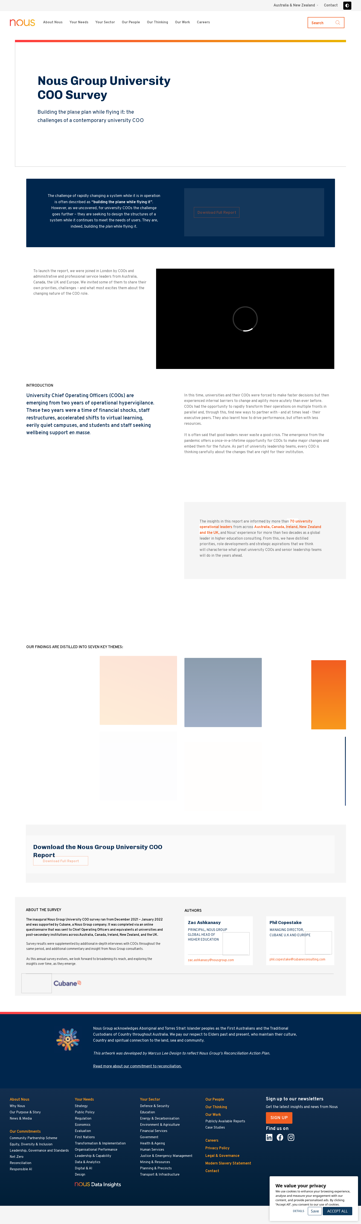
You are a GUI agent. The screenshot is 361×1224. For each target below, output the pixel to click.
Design (80, 1175)
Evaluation (83, 1131)
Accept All (337, 1211)
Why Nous (17, 1106)
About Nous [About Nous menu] (53, 22)
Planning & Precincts (156, 1168)
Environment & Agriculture (160, 1125)
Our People (131, 22)
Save (315, 1211)
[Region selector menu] (296, 5)
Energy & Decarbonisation (159, 1119)
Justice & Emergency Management (166, 1156)
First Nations (85, 1137)
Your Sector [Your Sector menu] (105, 22)
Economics (82, 1125)
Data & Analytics (87, 1162)
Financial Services (153, 1131)
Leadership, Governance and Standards (39, 1151)
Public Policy (85, 1112)
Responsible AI (21, 1169)
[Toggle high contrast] (347, 6)
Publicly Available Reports (225, 1121)
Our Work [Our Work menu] (182, 22)
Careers (211, 1140)
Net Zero (16, 1157)
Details (298, 1211)
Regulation (83, 1119)
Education (147, 1112)
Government (149, 1137)
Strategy (81, 1106)
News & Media (21, 1119)
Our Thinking (157, 22)
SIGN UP (279, 1118)
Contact (331, 5)
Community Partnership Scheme (33, 1138)
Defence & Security (154, 1106)
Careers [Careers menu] (203, 22)
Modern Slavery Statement (228, 1163)
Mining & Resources (155, 1162)
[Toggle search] (326, 22)
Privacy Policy (217, 1148)
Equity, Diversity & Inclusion (31, 1144)
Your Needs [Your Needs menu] (79, 22)
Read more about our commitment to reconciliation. (137, 1066)
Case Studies (215, 1128)
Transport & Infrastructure (160, 1175)
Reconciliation (20, 1163)
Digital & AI (83, 1168)
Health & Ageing (152, 1143)
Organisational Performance (96, 1150)
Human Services (152, 1150)
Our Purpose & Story (25, 1112)
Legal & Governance (222, 1156)
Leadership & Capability (93, 1156)
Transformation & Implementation (100, 1143)
